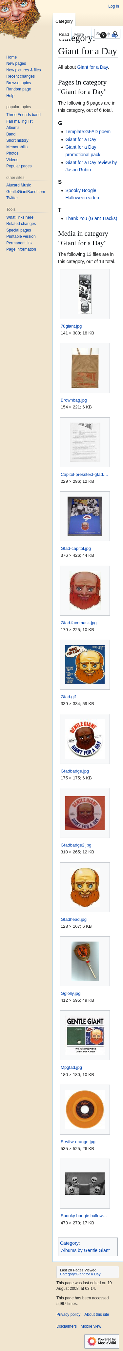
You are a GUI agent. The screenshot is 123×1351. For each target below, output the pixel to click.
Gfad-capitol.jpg (76, 548)
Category (69, 1243)
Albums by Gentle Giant (85, 1250)
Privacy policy (68, 1314)
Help (108, 35)
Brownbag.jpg (74, 400)
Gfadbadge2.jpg (76, 845)
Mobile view (91, 1326)
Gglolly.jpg (70, 993)
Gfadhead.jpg (74, 919)
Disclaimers (66, 1326)
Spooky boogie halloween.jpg (85, 1215)
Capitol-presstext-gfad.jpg (85, 474)
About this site (96, 1314)
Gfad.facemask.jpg (79, 622)
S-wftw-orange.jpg (78, 1141)
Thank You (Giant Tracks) (91, 218)
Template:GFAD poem (88, 131)
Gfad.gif (68, 696)
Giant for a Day (92, 67)
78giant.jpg (71, 326)
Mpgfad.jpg (71, 1067)
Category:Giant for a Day (80, 1274)
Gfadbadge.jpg (75, 771)
